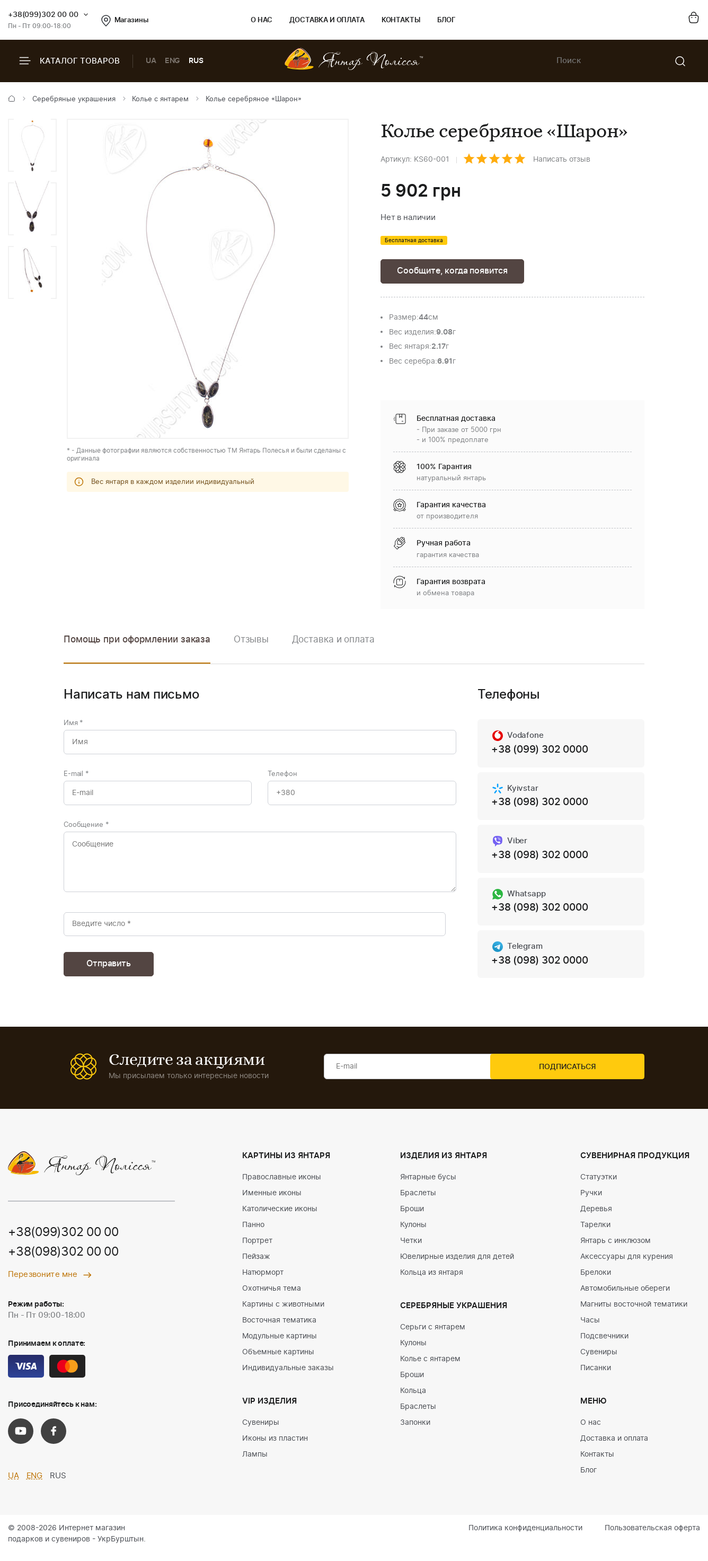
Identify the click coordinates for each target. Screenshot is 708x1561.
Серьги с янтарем (432, 1335)
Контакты (401, 20)
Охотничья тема (271, 1296)
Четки (411, 1249)
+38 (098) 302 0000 (543, 805)
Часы (590, 1328)
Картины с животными (283, 1312)
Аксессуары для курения (626, 1264)
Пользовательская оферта (652, 1536)
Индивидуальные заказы (288, 1376)
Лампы (255, 1462)
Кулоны (413, 1233)
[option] (32, 145)
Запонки (415, 1430)
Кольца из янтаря (431, 1280)
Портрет (257, 1249)
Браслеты (418, 1201)
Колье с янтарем (160, 99)
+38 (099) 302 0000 (543, 751)
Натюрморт (263, 1280)
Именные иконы (272, 1201)
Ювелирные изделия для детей (457, 1264)
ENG (173, 61)
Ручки (591, 1201)
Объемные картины (278, 1360)
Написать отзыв (561, 159)
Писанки (595, 1376)
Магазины (124, 20)
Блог (446, 20)
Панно (253, 1233)
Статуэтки (598, 1185)
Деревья (596, 1217)
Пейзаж (256, 1264)
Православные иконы (281, 1185)
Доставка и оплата (326, 20)
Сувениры (260, 1430)
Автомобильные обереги (625, 1296)
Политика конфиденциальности (525, 1536)
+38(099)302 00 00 (43, 15)
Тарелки (595, 1233)
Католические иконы (279, 1217)
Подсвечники (604, 1344)
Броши (412, 1217)
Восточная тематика (279, 1328)
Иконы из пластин (275, 1446)
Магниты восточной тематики (633, 1312)
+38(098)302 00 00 (67, 1260)
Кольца (413, 1399)
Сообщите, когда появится (456, 271)
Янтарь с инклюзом (615, 1249)
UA (151, 61)
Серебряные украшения (74, 99)
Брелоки (595, 1280)
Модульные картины (279, 1344)
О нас (261, 20)
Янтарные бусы (428, 1185)
